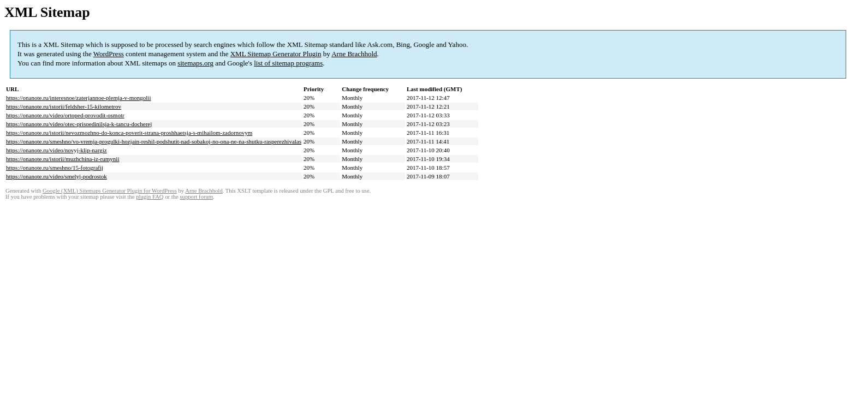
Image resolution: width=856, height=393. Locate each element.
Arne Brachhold (354, 54)
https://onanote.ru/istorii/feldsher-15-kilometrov (63, 106)
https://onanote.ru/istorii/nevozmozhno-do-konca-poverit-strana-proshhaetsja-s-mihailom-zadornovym (129, 132)
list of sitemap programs (288, 63)
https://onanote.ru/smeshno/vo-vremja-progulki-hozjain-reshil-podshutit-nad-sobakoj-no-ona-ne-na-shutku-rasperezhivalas (153, 141)
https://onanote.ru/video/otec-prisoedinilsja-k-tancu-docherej (79, 124)
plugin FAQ (149, 197)
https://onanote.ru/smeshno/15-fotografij (54, 167)
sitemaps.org (195, 63)
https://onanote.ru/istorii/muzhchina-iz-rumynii (62, 159)
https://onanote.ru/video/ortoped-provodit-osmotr (65, 115)
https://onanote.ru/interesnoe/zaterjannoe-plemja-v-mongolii (78, 97)
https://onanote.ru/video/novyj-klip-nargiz (56, 150)
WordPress (108, 54)
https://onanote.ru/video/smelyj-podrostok (56, 176)
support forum (196, 197)
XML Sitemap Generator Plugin (276, 54)
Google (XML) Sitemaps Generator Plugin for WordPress (110, 191)
